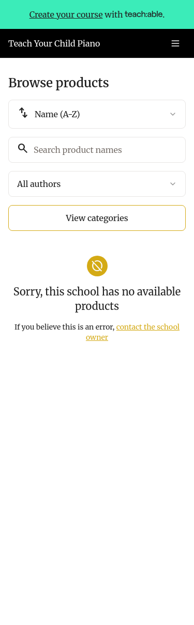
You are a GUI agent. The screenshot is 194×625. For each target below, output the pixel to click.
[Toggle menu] (175, 43)
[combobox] (97, 114)
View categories (97, 218)
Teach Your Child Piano (54, 43)
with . (97, 14)
